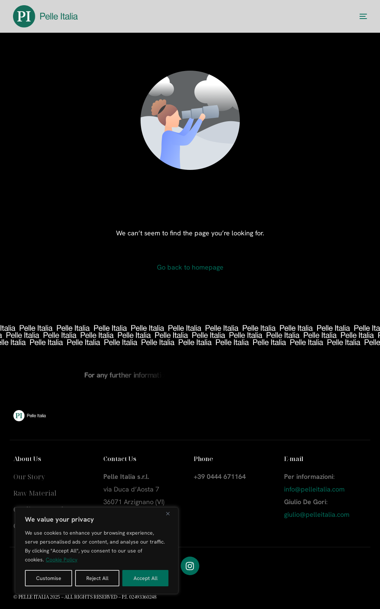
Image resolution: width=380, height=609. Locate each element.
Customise (48, 578)
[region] (96, 550)
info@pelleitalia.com (314, 489)
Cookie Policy (61, 559)
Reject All (97, 578)
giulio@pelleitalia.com (317, 514)
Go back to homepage (190, 267)
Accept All (145, 578)
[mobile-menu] (356, 16)
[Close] (170, 513)
